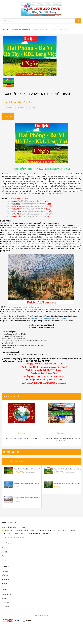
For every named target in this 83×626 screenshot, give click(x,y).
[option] (12, 82)
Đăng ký (4, 583)
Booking (21, 433)
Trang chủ (5, 29)
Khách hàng (5, 602)
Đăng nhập (5, 579)
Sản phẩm (5, 552)
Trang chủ (5, 548)
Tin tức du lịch (6, 594)
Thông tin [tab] (8, 116)
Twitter (22, 107)
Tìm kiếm (5, 571)
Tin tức (4, 556)
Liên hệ (4, 560)
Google (34, 107)
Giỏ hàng (5, 575)
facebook (10, 107)
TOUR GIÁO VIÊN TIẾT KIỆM (20, 29)
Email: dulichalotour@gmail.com (14, 537)
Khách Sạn (5, 606)
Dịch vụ (4, 598)
